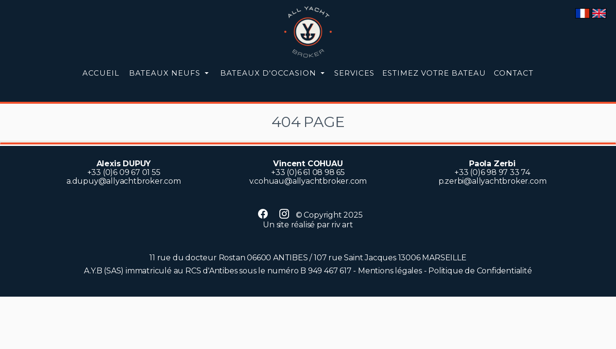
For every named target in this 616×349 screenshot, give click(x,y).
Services (354, 73)
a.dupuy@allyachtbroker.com (123, 181)
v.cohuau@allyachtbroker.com (308, 181)
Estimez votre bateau (434, 73)
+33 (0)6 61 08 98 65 (308, 172)
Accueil (100, 73)
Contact (514, 73)
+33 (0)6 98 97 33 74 (492, 172)
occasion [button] (269, 73)
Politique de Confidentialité (480, 270)
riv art (342, 224)
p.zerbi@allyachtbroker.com (492, 181)
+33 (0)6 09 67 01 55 (124, 172)
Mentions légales (390, 270)
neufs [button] (166, 73)
